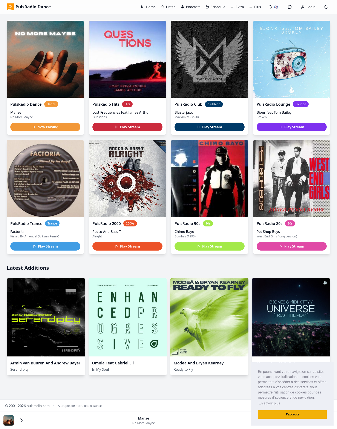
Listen (168, 7)
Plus (255, 7)
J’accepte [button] (292, 414)
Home (148, 7)
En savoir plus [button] (269, 403)
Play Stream (127, 127)
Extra (237, 7)
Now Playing (45, 127)
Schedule (215, 7)
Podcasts (190, 7)
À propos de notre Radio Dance (80, 406)
